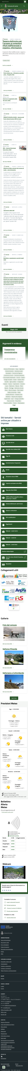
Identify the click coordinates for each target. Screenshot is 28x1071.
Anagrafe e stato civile (6, 962)
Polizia (19, 392)
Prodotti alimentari (10, 394)
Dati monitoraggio (5, 1064)
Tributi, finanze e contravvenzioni (8, 971)
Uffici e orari (3, 1012)
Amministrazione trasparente (8, 1042)
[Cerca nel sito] (23, 6)
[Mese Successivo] (25, 329)
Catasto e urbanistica (6, 966)
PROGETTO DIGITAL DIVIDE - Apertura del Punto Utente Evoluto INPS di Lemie (13, 118)
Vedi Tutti (14, 409)
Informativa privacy (5, 1036)
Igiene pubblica (13, 381)
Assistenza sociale (19, 371)
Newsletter (3, 1058)
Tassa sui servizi (10, 400)
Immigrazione (20, 381)
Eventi (2, 988)
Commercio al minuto (8, 375)
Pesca (6, 390)
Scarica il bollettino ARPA (9, 855)
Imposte (5, 383)
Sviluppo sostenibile (19, 398)
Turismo (15, 403)
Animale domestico (9, 371)
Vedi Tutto (14, 698)
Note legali (3, 1038)
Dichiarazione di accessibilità (7, 1040)
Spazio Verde (7, 398)
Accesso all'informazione (9, 368)
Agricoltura (21, 368)
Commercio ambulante (19, 375)
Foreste (14, 379)
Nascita (6, 388)
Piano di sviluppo (12, 390)
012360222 (8, 1001)
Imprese (10, 383)
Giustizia (6, 381)
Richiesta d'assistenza (6, 1049)
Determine (3, 1031)
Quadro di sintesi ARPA (8, 857)
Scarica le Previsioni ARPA (9, 793)
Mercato (17, 386)
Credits (8, 1065)
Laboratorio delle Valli (8, 210)
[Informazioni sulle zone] (7, 812)
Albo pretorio (4, 1027)
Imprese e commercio (6, 968)
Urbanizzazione (21, 403)
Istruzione (22, 383)
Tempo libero (18, 400)
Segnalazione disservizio (6, 1046)
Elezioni (23, 377)
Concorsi (18, 377)
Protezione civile (18, 394)
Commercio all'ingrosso (17, 373)
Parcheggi (11, 388)
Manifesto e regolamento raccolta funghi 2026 (13, 259)
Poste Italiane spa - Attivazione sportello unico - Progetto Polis (13, 74)
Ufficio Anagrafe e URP (6, 1010)
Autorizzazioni (4, 964)
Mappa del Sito (19, 1065)
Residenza (8, 396)
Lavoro (6, 386)
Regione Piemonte (5, 1)
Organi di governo (5, 947)
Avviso (5, 237)
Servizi (16, 1064)
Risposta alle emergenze (17, 396)
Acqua (17, 368)
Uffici (2, 954)
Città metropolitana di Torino (7, 1024)
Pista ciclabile (20, 390)
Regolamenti (4, 1034)
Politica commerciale (12, 392)
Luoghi (2, 986)
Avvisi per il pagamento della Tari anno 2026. (10, 99)
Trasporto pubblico (8, 403)
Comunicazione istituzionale (9, 377)
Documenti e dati (5, 942)
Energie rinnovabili (8, 379)
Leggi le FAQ (4, 1044)
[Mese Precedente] (3, 329)
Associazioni (8, 373)
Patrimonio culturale (19, 388)
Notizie (2, 978)
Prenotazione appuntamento (7, 1047)
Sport (12, 398)
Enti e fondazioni (5, 945)
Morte (21, 386)
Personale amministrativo (7, 949)
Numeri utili (3, 1014)
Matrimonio (11, 386)
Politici (2, 951)
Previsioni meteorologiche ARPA (10, 795)
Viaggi (14, 405)
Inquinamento (16, 383)
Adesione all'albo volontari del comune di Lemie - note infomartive (13, 169)
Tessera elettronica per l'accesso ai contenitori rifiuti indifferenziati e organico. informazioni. (12, 44)
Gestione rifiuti (21, 379)
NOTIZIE (6, 39)
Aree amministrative (5, 940)
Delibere (3, 1029)
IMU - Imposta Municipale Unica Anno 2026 (9, 149)
